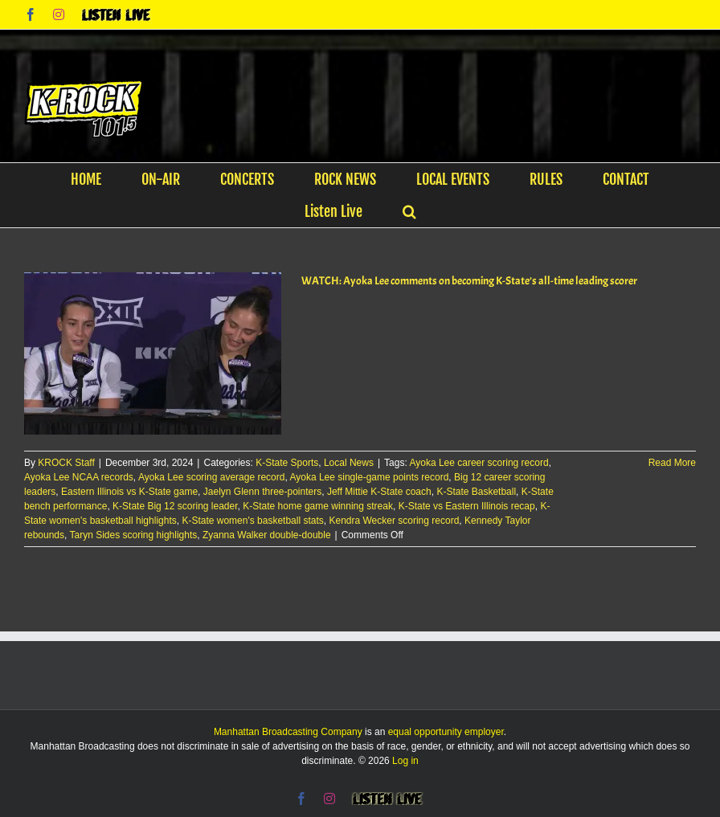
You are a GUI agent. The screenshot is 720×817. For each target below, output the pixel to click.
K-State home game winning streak (318, 506)
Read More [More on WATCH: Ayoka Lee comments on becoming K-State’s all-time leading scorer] (672, 462)
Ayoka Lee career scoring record (478, 462)
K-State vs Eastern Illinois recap (467, 506)
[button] (409, 211)
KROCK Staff (66, 462)
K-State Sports (287, 462)
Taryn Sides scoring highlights (134, 535)
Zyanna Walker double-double (266, 535)
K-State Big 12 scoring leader (174, 506)
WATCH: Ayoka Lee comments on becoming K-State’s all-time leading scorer (469, 281)
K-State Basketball (476, 491)
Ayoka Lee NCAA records (78, 477)
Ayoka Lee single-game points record (368, 477)
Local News (349, 462)
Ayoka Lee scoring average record (211, 477)
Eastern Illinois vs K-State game (129, 491)
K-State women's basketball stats (252, 520)
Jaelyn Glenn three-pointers (262, 491)
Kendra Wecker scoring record (394, 520)
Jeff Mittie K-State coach (379, 491)
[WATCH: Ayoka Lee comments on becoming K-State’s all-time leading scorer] (152, 353)
